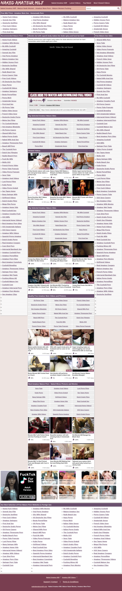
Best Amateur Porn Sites (12, 223)
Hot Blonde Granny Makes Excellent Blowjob (81, 374)
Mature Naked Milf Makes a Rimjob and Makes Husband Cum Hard (59, 173)
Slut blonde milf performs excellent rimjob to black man (60, 374)
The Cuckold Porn (9, 149)
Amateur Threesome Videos (13, 269)
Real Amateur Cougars (11, 243)
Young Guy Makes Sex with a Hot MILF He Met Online (38, 260)
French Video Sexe (101, 32)
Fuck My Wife (7, 159)
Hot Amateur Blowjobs (11, 127)
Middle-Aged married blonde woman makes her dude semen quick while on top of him (82, 173)
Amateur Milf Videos (53, 105)
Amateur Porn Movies (10, 291)
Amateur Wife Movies (41, 17)
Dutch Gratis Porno (10, 240)
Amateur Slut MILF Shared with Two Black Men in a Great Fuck (38, 286)
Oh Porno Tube (39, 32)
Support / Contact (50, 582)
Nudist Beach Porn (9, 156)
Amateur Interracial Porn (12, 288)
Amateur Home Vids (10, 207)
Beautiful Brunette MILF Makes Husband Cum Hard (60, 198)
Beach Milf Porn (8, 146)
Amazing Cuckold (101, 17)
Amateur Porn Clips (10, 259)
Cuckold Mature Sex (10, 281)
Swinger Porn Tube (9, 272)
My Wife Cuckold (70, 17)
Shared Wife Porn (9, 133)
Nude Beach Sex (69, 23)
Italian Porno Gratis (10, 136)
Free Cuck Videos (10, 26)
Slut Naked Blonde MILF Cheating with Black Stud (58, 260)
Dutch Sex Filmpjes (10, 153)
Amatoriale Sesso (101, 29)
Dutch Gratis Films (9, 201)
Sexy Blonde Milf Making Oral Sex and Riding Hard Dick (60, 462)
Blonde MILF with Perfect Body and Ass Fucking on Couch (38, 436)
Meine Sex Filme (8, 120)
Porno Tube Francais (10, 169)
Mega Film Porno (9, 204)
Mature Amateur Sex (71, 20)
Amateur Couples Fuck (11, 214)
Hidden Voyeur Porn (102, 20)
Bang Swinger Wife (9, 194)
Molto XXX (6, 162)
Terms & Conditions (71, 582)
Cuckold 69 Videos (101, 26)
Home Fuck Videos (10, 17)
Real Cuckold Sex (9, 211)
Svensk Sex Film (9, 20)
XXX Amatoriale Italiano (11, 227)
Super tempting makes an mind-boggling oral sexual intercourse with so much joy (82, 348)
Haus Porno (68, 26)
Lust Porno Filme (9, 182)
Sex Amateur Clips (9, 294)
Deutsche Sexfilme (10, 23)
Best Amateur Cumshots (12, 262)
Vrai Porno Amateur (40, 20)
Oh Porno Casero (9, 130)
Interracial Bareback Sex (12, 249)
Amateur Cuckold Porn (11, 252)
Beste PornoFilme (40, 29)
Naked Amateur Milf (59, 3)
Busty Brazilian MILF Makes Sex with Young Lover (37, 198)
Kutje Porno (7, 185)
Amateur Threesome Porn (12, 143)
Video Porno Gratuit (10, 188)
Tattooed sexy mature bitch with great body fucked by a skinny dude (81, 463)
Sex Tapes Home (8, 191)
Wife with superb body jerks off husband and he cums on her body (60, 348)
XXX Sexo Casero (9, 230)
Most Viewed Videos (102, 3)
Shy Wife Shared (39, 23)
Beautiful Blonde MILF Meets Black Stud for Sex (82, 260)
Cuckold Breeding (9, 265)
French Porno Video (10, 165)
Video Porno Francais (10, 172)
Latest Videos (75, 3)
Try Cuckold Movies (10, 124)
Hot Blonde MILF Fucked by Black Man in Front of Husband (60, 286)
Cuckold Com (7, 285)
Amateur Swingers (10, 29)
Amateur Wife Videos (10, 233)
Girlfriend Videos (9, 198)
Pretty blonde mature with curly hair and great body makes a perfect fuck (38, 173)
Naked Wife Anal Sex (10, 140)
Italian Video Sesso (71, 32)
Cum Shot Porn (8, 246)
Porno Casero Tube (101, 23)
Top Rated (87, 3)
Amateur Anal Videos (10, 178)
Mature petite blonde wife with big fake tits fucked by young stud (38, 348)
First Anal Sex (8, 32)
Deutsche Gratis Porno (11, 117)
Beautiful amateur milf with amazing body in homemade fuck (59, 436)
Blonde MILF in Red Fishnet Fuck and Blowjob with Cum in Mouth (38, 463)
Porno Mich (67, 29)
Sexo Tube (6, 175)
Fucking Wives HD (9, 278)
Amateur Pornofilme (10, 256)
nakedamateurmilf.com (39, 586)
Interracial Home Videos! (12, 220)
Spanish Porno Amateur (11, 236)
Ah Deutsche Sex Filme (42, 26)
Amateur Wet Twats (10, 275)
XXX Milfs (6, 217)
